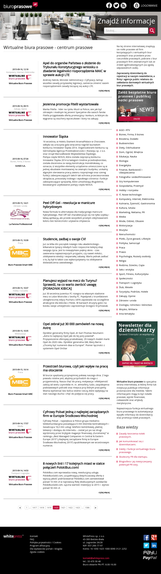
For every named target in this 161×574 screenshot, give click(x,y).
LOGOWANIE (149, 5)
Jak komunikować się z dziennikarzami (131, 443)
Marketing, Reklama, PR (132, 212)
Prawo (122, 251)
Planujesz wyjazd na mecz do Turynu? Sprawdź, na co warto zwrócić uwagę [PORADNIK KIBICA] (70, 284)
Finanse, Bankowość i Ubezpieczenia (130, 171)
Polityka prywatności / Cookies (45, 542)
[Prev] (20, 507)
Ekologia (123, 160)
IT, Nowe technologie (130, 194)
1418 (42, 507)
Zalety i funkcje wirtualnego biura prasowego (137, 450)
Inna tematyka (126, 313)
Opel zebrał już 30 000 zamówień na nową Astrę (73, 326)
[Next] (95, 507)
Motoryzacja (20, 333)
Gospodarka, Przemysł (131, 185)
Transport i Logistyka (20, 473)
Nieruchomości (127, 234)
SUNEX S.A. (20, 165)
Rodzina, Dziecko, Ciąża (131, 265)
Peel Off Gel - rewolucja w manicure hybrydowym (69, 205)
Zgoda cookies (37, 551)
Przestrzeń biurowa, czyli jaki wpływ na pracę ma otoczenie (75, 368)
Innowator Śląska (55, 136)
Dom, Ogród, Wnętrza (131, 152)
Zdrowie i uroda (20, 206)
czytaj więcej (104, 90)
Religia (122, 260)
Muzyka (123, 229)
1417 (34, 507)
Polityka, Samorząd (129, 243)
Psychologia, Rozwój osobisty (135, 256)
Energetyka (125, 165)
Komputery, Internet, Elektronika (20, 72)
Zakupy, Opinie (20, 109)
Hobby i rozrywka (20, 290)
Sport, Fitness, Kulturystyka (133, 274)
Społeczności (126, 278)
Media (20, 426)
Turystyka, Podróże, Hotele (133, 291)
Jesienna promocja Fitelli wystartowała (70, 104)
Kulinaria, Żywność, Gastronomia (137, 203)
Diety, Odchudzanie (129, 147)
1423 (77, 507)
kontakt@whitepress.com (96, 558)
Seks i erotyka (126, 269)
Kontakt (34, 536)
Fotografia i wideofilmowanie (135, 176)
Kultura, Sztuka (127, 207)
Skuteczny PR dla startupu (133, 456)
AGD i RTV (124, 130)
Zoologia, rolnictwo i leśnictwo (135, 304)
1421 (63, 507)
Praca (20, 243)
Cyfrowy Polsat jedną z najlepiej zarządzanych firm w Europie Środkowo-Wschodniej (76, 414)
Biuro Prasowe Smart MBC (20, 264)
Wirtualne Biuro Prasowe (20, 83)
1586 (87, 507)
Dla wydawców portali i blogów (46, 548)
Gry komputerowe (129, 181)
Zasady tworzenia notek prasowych (132, 435)
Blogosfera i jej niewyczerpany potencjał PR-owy (135, 463)
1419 (49, 507)
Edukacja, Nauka (128, 156)
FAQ (32, 539)
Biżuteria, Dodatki (128, 138)
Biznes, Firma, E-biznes (20, 161)
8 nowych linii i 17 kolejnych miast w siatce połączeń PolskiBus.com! (74, 465)
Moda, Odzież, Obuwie (131, 221)
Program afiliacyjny (40, 545)
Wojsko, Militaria (128, 309)
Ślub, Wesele (126, 287)
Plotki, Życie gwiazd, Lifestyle (134, 238)
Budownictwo (126, 143)
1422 (70, 507)
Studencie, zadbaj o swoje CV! (64, 239)
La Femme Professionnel (20, 224)
